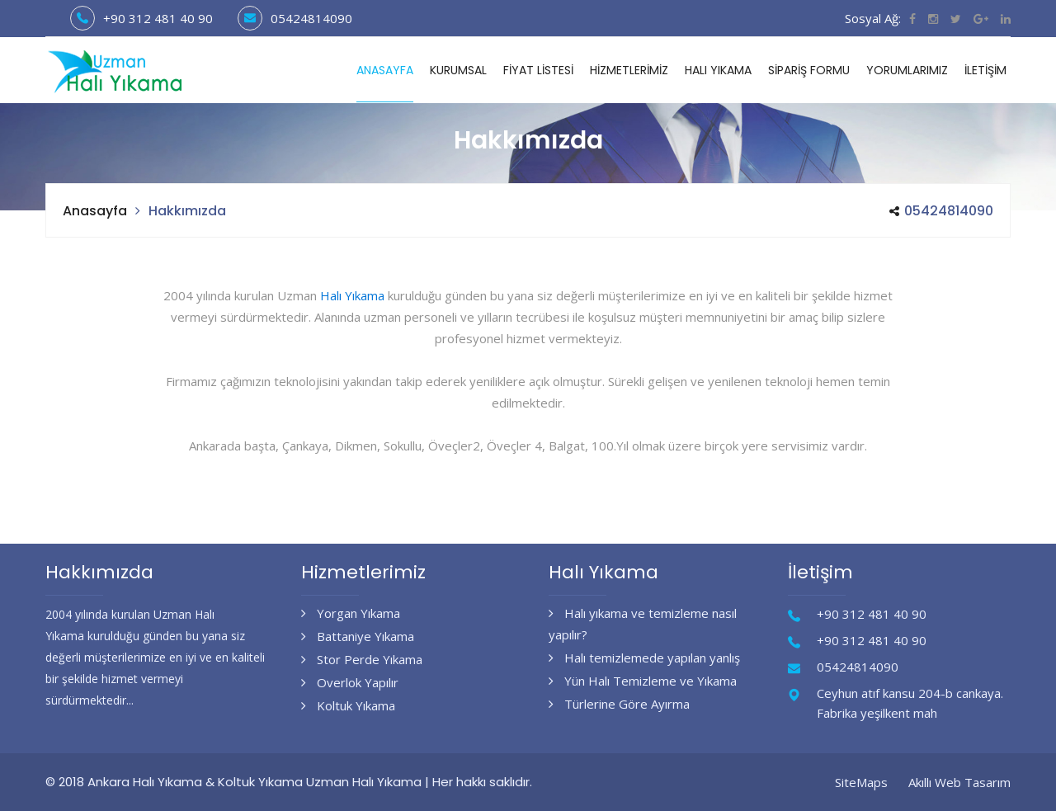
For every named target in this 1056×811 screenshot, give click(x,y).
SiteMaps (861, 782)
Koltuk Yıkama (348, 705)
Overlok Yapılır (349, 682)
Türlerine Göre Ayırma (619, 703)
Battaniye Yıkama (357, 636)
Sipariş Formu (809, 70)
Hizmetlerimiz (629, 70)
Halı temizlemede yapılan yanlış (644, 657)
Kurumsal (458, 70)
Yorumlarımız (907, 70)
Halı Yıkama (718, 70)
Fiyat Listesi (538, 70)
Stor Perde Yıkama (361, 659)
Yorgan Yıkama (350, 613)
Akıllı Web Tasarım (959, 782)
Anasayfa (384, 70)
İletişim (985, 70)
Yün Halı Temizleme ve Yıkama (643, 680)
